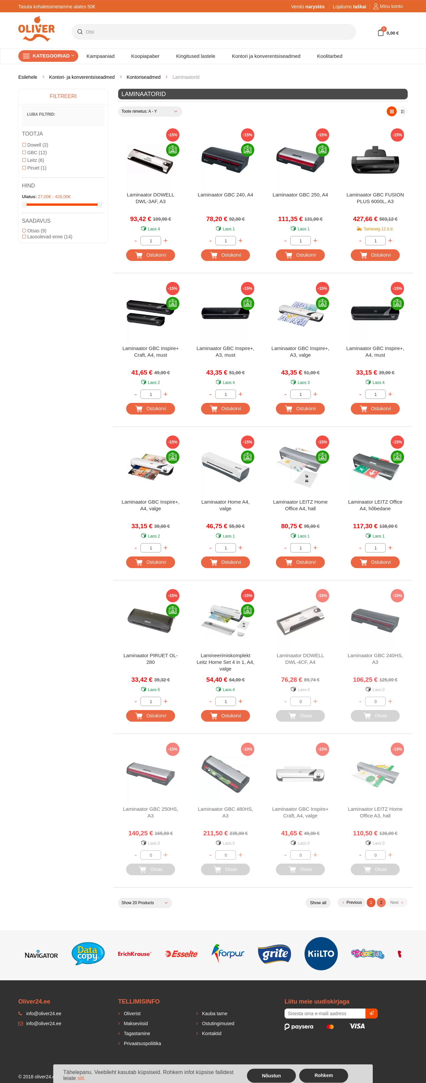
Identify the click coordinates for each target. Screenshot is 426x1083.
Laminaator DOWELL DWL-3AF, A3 (150, 198)
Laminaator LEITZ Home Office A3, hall (375, 812)
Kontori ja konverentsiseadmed (266, 56)
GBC (34, 152)
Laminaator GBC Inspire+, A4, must (375, 351)
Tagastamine (136, 1033)
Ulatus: (29, 196)
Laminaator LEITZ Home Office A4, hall (300, 505)
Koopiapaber (145, 56)
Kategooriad (54, 56)
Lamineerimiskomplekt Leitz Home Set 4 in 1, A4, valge (225, 662)
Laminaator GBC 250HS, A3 (150, 812)
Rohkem (324, 1075)
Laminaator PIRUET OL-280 (150, 659)
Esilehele (27, 77)
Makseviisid (135, 1023)
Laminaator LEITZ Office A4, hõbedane (375, 505)
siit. (82, 1078)
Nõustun (271, 1075)
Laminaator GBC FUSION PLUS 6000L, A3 (375, 198)
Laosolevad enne (47, 236)
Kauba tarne (214, 1013)
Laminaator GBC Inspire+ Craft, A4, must (150, 351)
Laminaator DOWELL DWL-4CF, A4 (300, 659)
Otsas (34, 230)
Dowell (35, 145)
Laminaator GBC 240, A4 (225, 194)
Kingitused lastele (195, 56)
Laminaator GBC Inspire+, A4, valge (151, 505)
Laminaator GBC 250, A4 (300, 194)
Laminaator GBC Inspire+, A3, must (226, 351)
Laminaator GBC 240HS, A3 (375, 659)
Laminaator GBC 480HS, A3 (225, 812)
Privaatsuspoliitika (141, 1043)
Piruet (34, 168)
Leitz (33, 160)
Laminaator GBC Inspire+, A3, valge (300, 351)
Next (396, 902)
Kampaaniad (100, 56)
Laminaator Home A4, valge (225, 505)
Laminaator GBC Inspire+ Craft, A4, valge (300, 812)
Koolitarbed (329, 56)
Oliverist (131, 1013)
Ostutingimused (217, 1023)
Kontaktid (211, 1033)
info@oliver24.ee (39, 1023)
